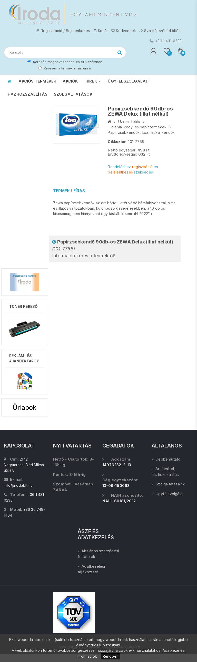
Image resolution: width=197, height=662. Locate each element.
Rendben (111, 656)
